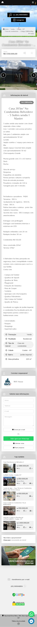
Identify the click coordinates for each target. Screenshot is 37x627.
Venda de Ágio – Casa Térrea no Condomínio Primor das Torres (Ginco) (17, 489)
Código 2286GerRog (27, 31)
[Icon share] (19, 20)
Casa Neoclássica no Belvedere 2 (13, 462)
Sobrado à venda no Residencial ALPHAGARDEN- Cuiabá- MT (13, 518)
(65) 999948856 (22, 15)
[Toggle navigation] (33, 3)
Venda (13, 29)
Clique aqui (6, 540)
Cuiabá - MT (21, 29)
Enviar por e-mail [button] (18, 429)
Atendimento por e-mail (18, 579)
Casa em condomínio (11, 31)
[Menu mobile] (2, 2)
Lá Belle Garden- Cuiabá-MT (12, 475)
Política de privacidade (18, 621)
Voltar (31, 33)
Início (5, 29)
